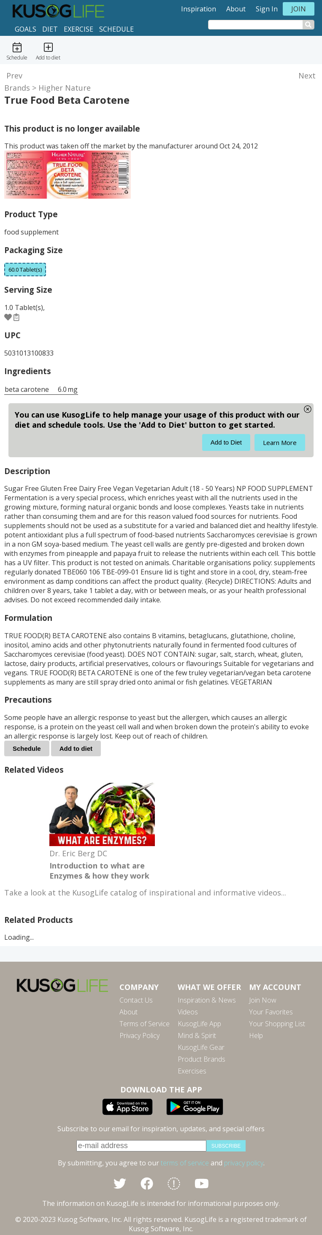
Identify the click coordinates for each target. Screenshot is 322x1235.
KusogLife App (199, 1023)
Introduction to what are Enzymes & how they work (99, 870)
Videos (188, 1012)
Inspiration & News (207, 1000)
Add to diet (76, 748)
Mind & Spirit (197, 1035)
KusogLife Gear (201, 1047)
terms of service (185, 1163)
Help (256, 1035)
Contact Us (136, 1000)
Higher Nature (64, 88)
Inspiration (198, 8)
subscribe (226, 1146)
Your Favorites (271, 1012)
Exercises (192, 1071)
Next (307, 75)
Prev (14, 75)
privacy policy (243, 1163)
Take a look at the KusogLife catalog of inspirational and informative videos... (145, 892)
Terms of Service (144, 1023)
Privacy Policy (139, 1035)
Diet (50, 29)
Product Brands (201, 1059)
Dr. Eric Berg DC (78, 853)
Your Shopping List (277, 1023)
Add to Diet (226, 442)
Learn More (280, 442)
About (236, 8)
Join (298, 8)
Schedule (116, 29)
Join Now (262, 1000)
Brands (17, 88)
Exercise (78, 29)
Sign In (267, 8)
